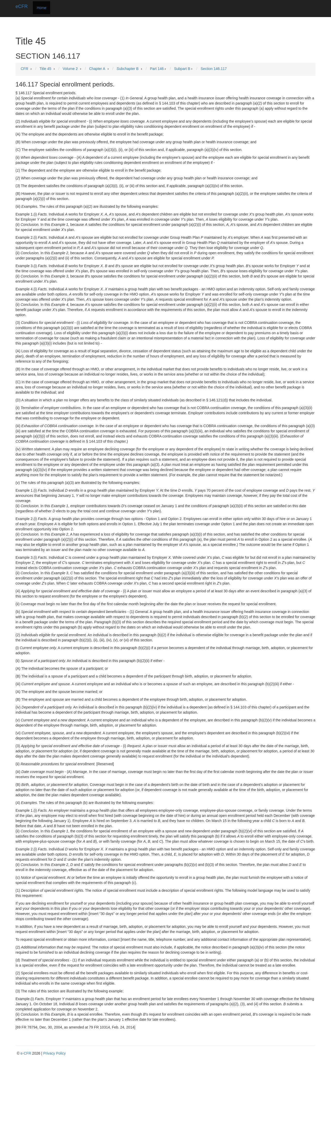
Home (41, 8)
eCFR (22, 6)
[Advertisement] (167, 1094)
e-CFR (25, 1053)
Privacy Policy (54, 1053)
